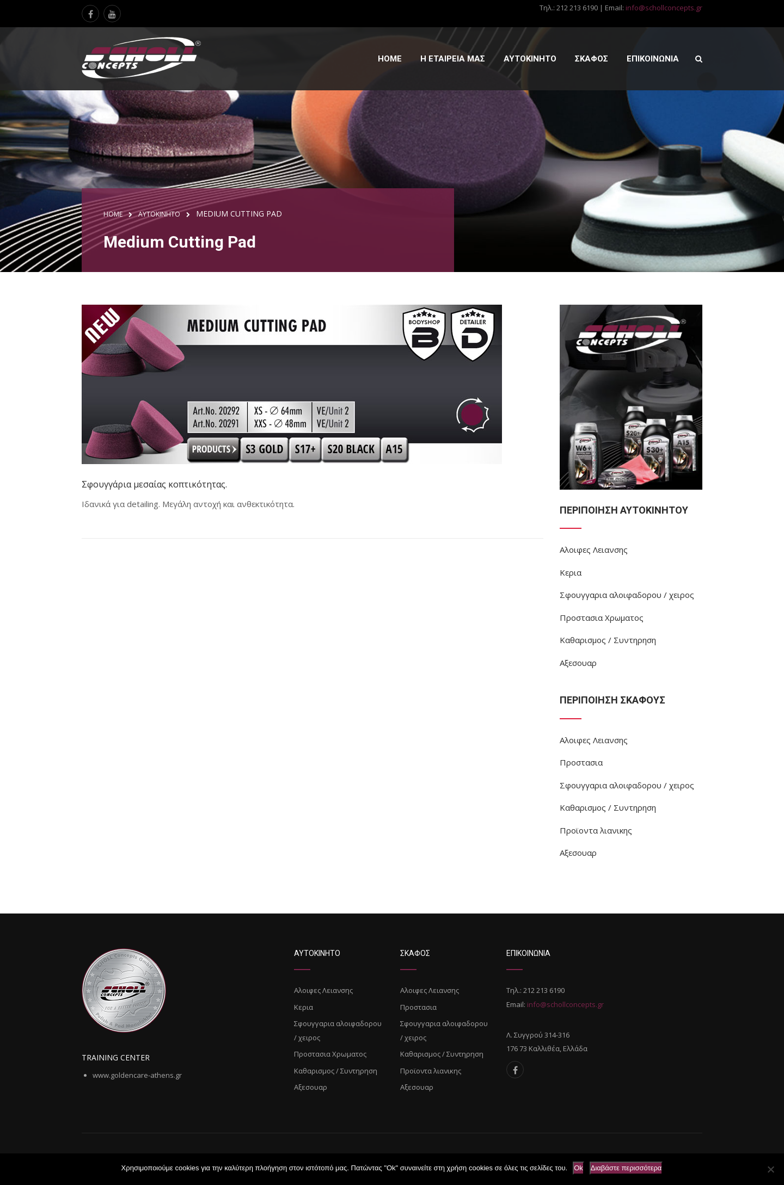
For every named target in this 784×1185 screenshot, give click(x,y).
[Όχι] (770, 1169)
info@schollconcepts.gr (664, 8)
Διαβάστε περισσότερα (626, 1168)
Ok (578, 1168)
